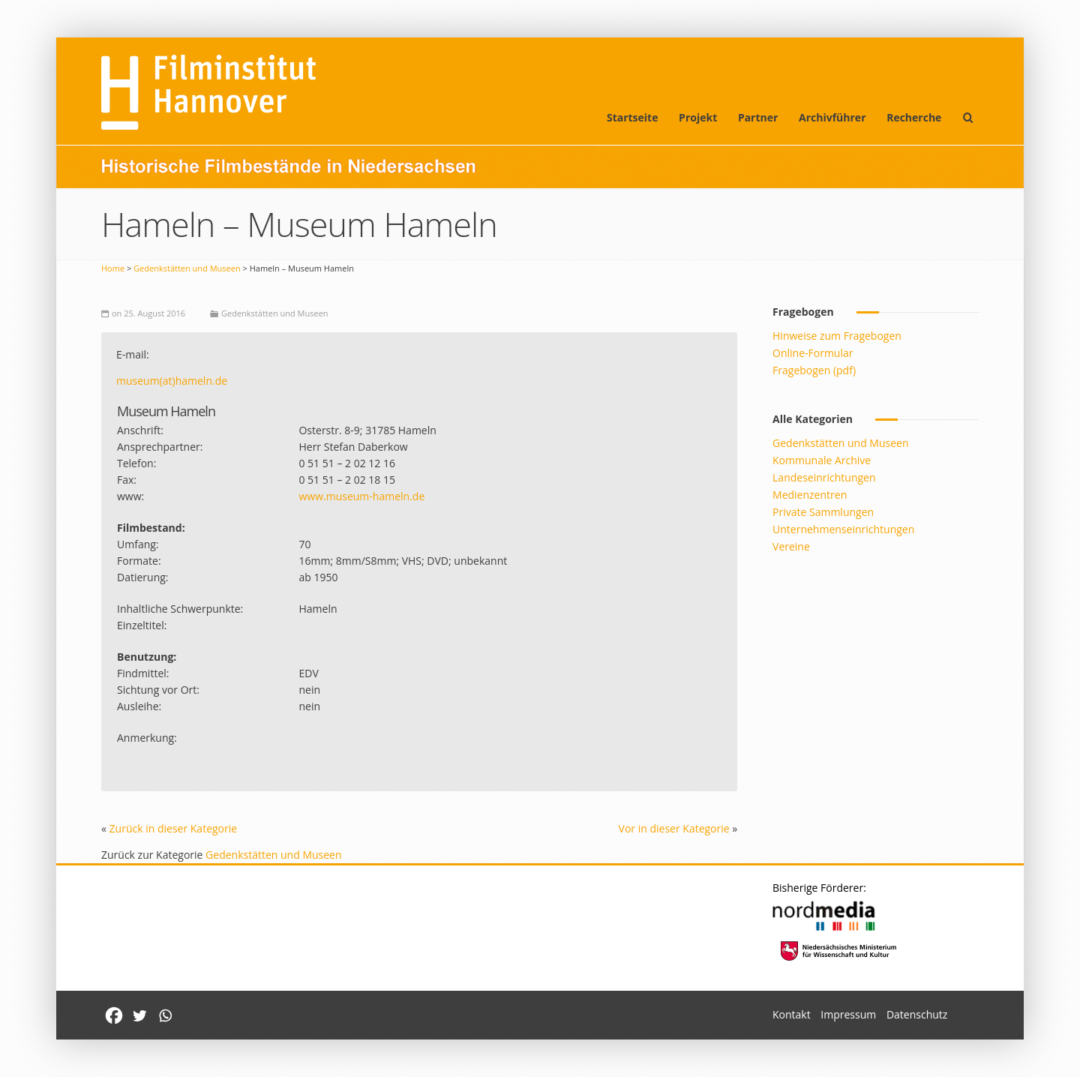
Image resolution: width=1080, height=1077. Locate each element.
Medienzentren (809, 495)
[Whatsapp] (165, 1015)
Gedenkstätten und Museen (187, 268)
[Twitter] (139, 1015)
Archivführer (832, 117)
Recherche (913, 117)
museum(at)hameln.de (171, 381)
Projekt (698, 117)
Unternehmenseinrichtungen (843, 529)
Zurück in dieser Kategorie (174, 828)
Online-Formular (812, 353)
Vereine (791, 546)
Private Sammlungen (823, 512)
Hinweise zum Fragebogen (837, 335)
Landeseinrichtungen (824, 477)
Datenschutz (916, 1014)
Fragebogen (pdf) (814, 370)
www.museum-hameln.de (361, 496)
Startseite (632, 117)
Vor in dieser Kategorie (674, 828)
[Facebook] (114, 1015)
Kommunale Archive (821, 460)
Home (112, 268)
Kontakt (791, 1014)
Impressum (848, 1014)
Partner (758, 117)
